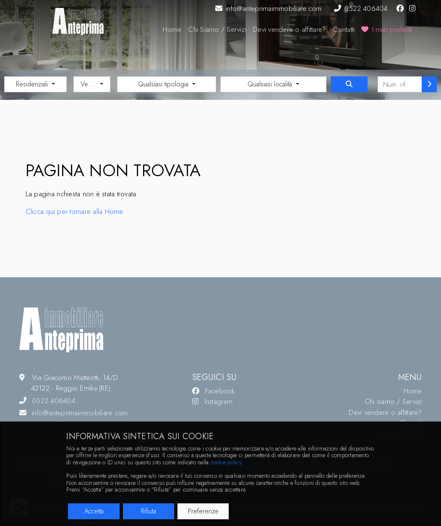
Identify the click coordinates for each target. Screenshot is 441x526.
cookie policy (226, 462)
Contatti (344, 29)
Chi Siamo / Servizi (217, 29)
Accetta (94, 511)
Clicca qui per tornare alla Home (74, 211)
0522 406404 (361, 8)
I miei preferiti (386, 29)
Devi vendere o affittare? (289, 29)
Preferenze (203, 511)
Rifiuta (148, 511)
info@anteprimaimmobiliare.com (268, 8)
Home (172, 29)
